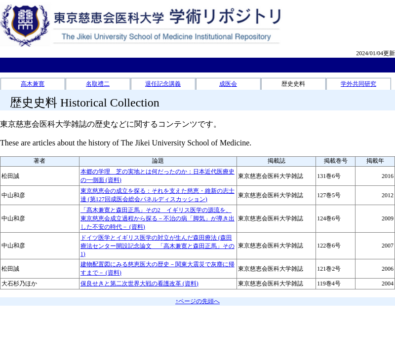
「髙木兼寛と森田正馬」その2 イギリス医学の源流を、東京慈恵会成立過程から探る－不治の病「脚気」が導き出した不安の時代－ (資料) (157, 218)
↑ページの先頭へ (197, 301)
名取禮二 (98, 83)
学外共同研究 (358, 83)
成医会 (228, 83)
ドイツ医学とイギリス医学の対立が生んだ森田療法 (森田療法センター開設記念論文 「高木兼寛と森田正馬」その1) (157, 245)
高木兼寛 (32, 83)
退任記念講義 (163, 83)
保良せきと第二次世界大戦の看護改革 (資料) (139, 283)
